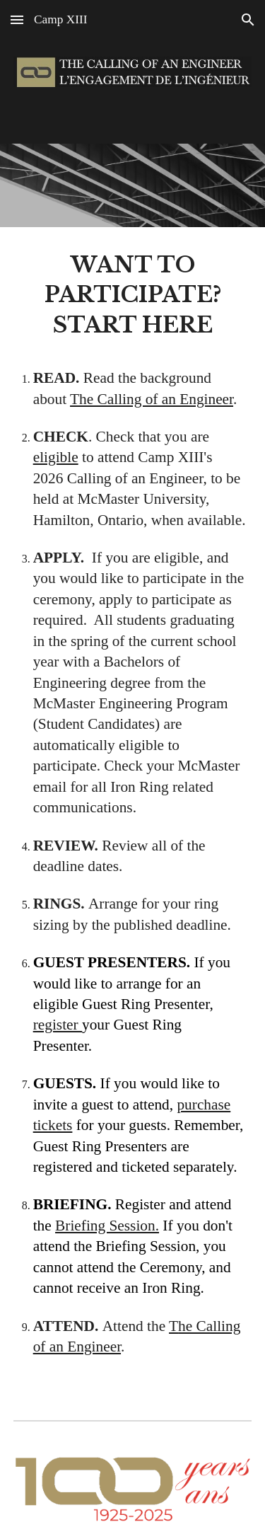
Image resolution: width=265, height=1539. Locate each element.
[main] (132, 812)
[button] (17, 19)
